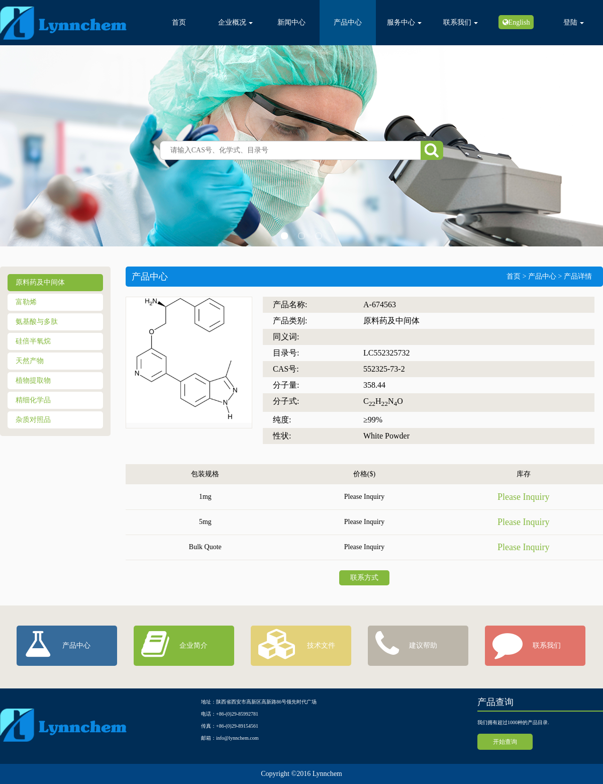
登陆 (573, 22)
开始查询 (505, 741)
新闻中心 (291, 22)
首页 (179, 22)
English (519, 22)
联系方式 (364, 577)
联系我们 (460, 22)
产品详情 (578, 276)
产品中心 (348, 22)
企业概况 (235, 22)
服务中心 (404, 22)
